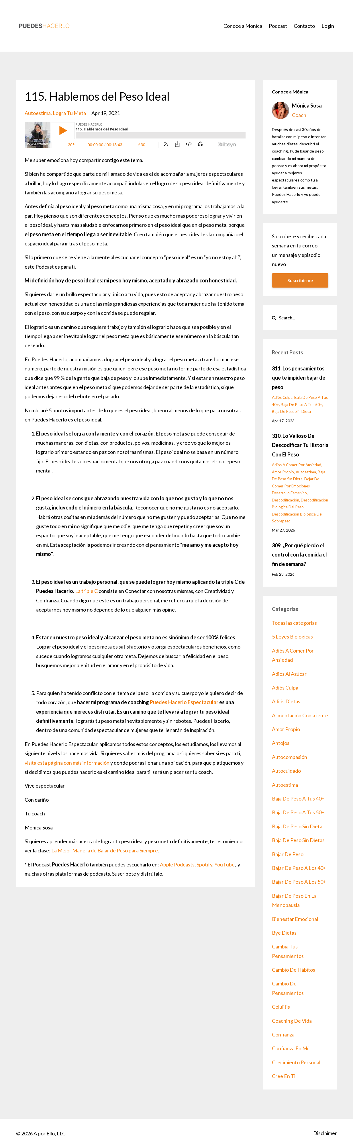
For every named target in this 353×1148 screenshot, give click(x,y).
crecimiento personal (296, 1062)
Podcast (278, 26)
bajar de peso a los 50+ (299, 881)
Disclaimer (325, 1133)
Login (327, 26)
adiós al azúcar (289, 674)
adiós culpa (282, 397)
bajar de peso (287, 854)
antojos (280, 743)
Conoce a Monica (242, 26)
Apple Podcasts (177, 864)
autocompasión (289, 757)
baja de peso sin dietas (298, 840)
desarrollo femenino (289, 493)
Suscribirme (300, 280)
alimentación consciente (300, 715)
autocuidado (286, 771)
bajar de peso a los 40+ (299, 868)
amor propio (283, 472)
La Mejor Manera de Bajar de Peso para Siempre (104, 850)
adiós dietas (286, 701)
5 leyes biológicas (292, 636)
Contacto (304, 26)
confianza (283, 1034)
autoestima (38, 113)
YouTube (224, 864)
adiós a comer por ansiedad (296, 464)
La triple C (87, 591)
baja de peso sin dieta (291, 411)
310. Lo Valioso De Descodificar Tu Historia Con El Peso (300, 445)
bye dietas (284, 933)
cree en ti (283, 1076)
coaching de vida (292, 1021)
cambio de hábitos (293, 970)
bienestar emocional (295, 919)
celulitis (281, 1006)
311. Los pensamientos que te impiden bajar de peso (298, 377)
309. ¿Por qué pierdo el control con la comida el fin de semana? (299, 554)
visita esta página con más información (67, 763)
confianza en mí (290, 1048)
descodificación (285, 500)
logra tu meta (69, 113)
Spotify (204, 864)
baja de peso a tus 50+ (301, 404)
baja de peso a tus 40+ (298, 798)
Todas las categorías (294, 623)
